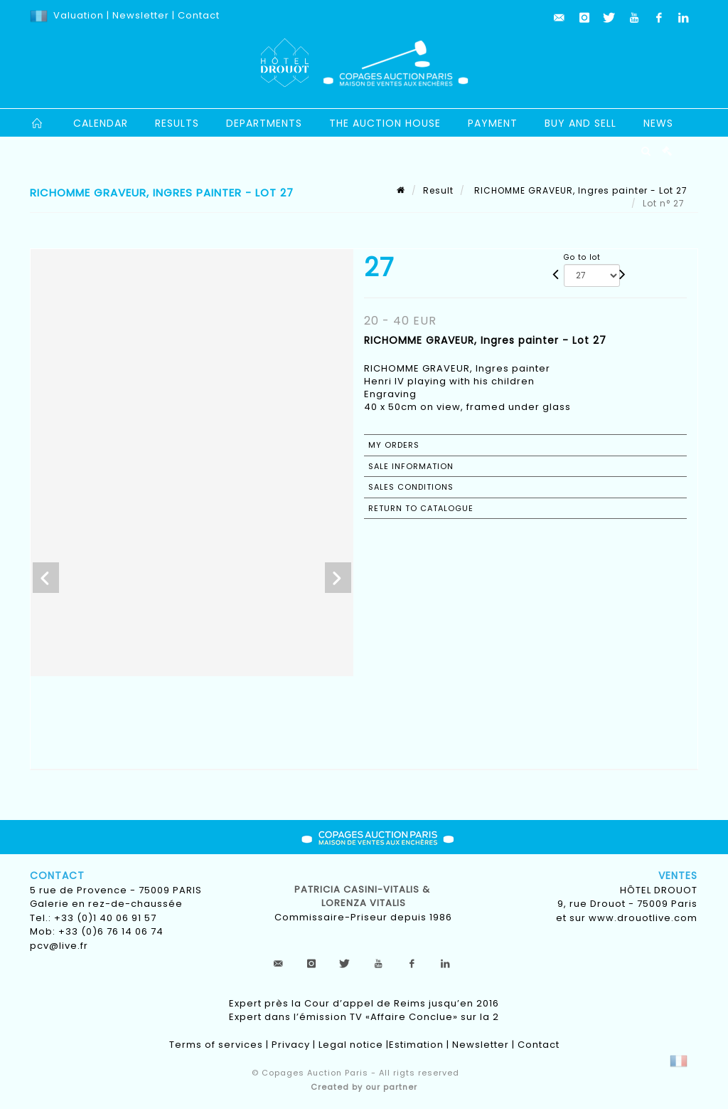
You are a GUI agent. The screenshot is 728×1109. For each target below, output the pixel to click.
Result (438, 190)
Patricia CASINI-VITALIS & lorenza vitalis (363, 896)
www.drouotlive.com (643, 918)
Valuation (78, 15)
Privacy (291, 1044)
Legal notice (350, 1044)
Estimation (416, 1044)
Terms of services (216, 1044)
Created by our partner (364, 1087)
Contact (199, 15)
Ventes (677, 875)
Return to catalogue (420, 508)
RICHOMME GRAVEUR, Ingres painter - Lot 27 (579, 190)
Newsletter (139, 15)
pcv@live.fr (59, 945)
